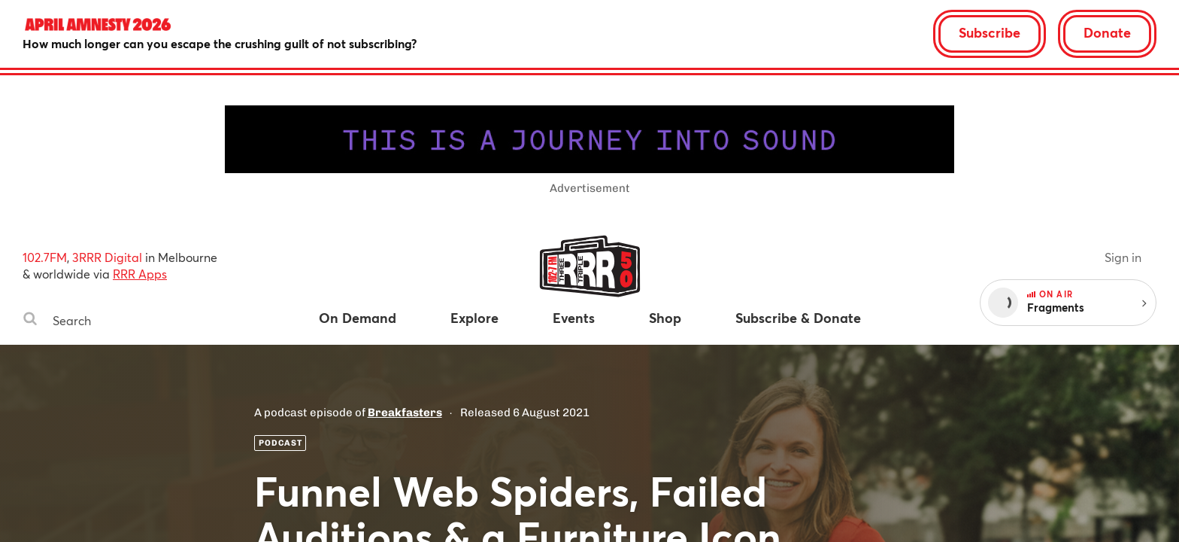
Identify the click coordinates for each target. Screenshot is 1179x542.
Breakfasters (405, 412)
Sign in (1123, 257)
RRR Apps (140, 274)
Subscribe (989, 32)
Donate (1107, 32)
